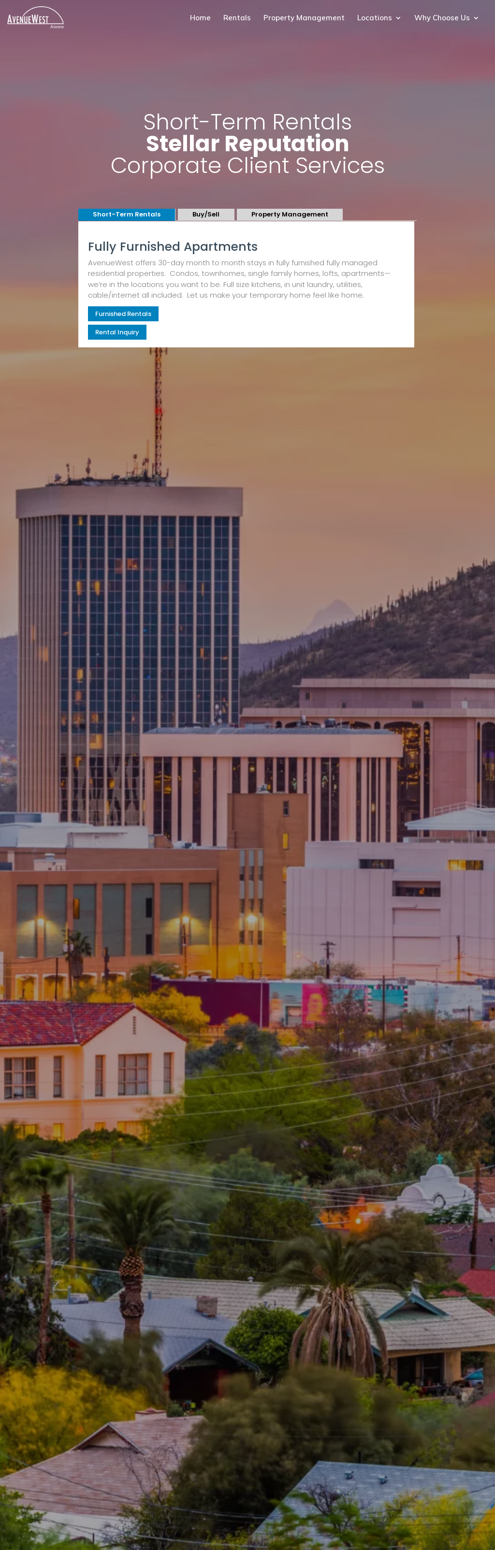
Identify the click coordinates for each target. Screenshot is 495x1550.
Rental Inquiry (117, 332)
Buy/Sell (205, 214)
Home (200, 18)
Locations (374, 18)
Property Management (304, 18)
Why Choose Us (442, 18)
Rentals (237, 18)
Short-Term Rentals (126, 214)
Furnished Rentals (123, 313)
